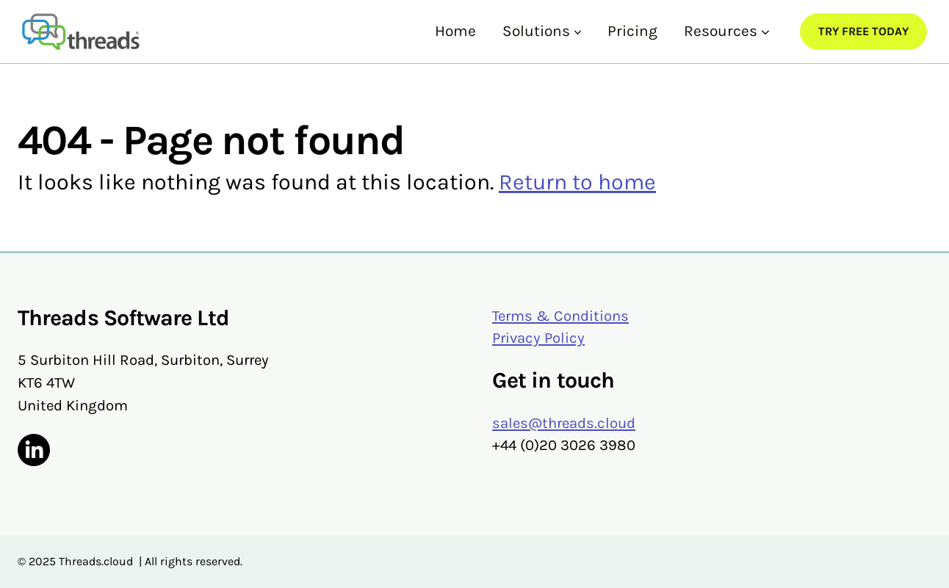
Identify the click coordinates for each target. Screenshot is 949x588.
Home (455, 31)
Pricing (632, 31)
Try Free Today (863, 31)
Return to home (577, 182)
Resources (720, 31)
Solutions (536, 31)
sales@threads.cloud (563, 423)
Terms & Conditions (560, 315)
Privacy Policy (538, 337)
